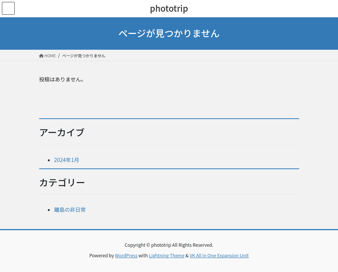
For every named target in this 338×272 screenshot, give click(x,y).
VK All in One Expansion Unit (219, 255)
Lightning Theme (167, 255)
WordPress (126, 255)
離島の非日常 (70, 209)
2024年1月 (67, 160)
